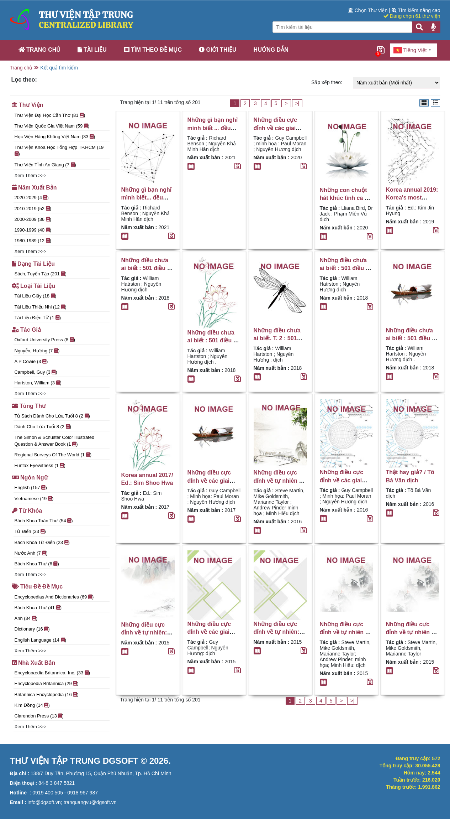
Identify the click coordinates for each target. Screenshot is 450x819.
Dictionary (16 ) (32, 629)
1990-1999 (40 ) (33, 230)
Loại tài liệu (33, 286)
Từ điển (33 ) (30, 531)
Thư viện (27, 105)
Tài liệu (92, 50)
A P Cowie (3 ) (31, 361)
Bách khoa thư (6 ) (37, 563)
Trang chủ (39, 50)
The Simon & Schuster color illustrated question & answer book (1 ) (55, 440)
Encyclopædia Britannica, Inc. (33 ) (52, 672)
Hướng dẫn (271, 50)
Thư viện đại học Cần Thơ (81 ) (50, 115)
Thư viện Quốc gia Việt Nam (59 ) (52, 126)
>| (297, 103)
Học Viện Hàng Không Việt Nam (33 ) (55, 136)
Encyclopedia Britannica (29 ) (47, 683)
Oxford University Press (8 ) (45, 339)
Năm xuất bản (34, 188)
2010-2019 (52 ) (33, 208)
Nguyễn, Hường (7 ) (37, 350)
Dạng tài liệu (33, 264)
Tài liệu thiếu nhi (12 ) (41, 307)
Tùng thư (29, 406)
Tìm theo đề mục (153, 50)
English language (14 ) (40, 640)
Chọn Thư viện (368, 10)
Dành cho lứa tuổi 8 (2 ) (43, 426)
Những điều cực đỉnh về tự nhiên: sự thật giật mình (144, 633)
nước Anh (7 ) (31, 553)
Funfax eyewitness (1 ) (40, 465)
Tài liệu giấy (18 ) (36, 296)
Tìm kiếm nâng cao (416, 10)
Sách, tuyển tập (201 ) (41, 273)
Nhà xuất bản (33, 663)
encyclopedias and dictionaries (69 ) (54, 597)
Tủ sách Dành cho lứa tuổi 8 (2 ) (52, 416)
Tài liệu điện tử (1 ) (38, 317)
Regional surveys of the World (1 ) (53, 454)
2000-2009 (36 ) (33, 219)
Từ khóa (27, 511)
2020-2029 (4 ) (32, 197)
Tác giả (26, 330)
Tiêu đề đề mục (37, 587)
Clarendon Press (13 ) (39, 716)
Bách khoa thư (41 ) (38, 607)
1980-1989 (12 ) (33, 240)
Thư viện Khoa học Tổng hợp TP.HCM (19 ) (59, 150)
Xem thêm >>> (31, 175)
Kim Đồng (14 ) (32, 705)
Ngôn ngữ (30, 478)
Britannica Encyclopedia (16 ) (47, 694)
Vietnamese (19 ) (34, 498)
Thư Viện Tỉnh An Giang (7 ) (45, 164)
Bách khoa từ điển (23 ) (42, 542)
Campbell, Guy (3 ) (36, 372)
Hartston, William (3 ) (38, 382)
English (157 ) (31, 487)
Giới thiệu (218, 50)
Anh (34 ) (26, 618)
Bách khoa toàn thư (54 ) (44, 520)
